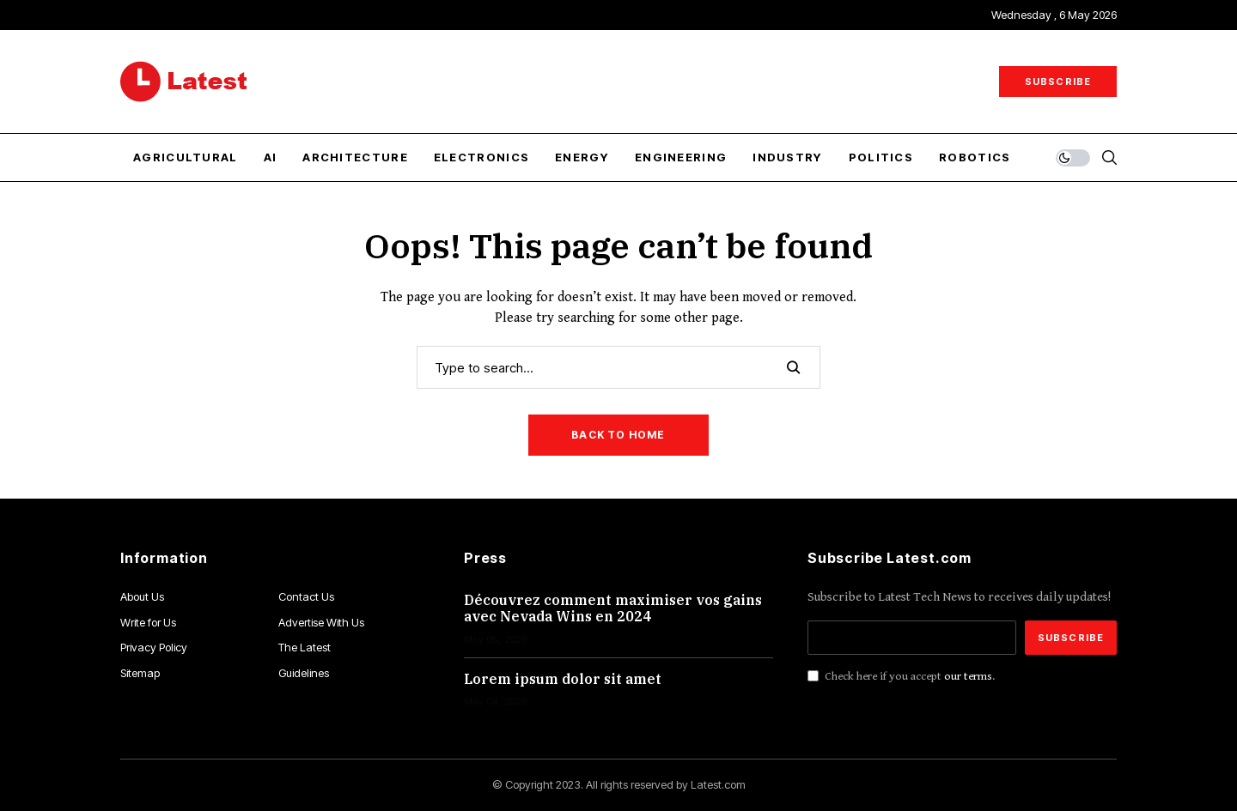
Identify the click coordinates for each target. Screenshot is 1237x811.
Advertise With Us (321, 622)
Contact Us (306, 596)
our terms (968, 676)
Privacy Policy (153, 647)
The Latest (304, 647)
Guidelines (303, 673)
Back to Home (618, 434)
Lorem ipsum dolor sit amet (562, 678)
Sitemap (140, 673)
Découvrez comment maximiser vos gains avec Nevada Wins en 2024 (613, 608)
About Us (142, 596)
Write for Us (148, 622)
